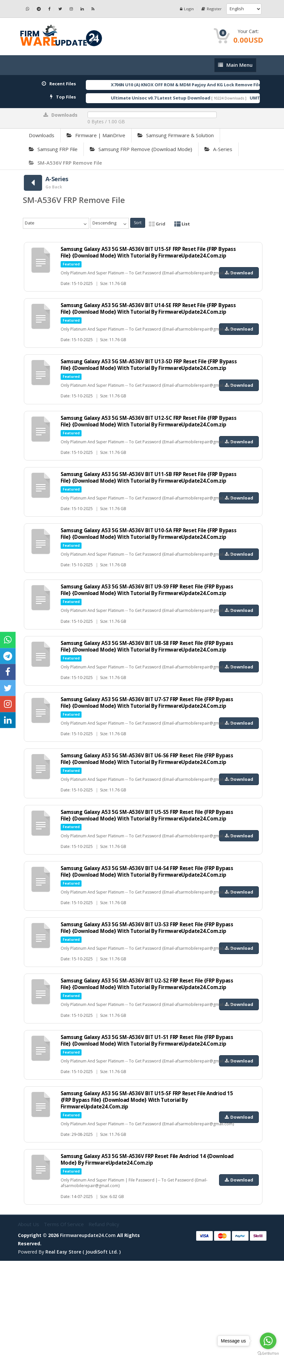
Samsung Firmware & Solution (176, 135)
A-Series (218, 149)
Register (211, 8)
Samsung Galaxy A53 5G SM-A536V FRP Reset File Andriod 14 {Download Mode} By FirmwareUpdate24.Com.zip (139, 1258)
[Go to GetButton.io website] (268, 1353)
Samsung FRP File (53, 149)
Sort (138, 222)
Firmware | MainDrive (96, 135)
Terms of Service (64, 1323)
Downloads (41, 135)
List (182, 224)
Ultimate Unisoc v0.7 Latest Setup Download (174, 98)
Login (186, 8)
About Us (29, 1323)
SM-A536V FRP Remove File (65, 162)
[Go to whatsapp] (268, 1341)
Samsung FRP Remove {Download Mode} (141, 149)
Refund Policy (103, 1323)
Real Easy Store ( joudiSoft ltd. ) (83, 1351)
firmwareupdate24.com (88, 1334)
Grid (157, 224)
